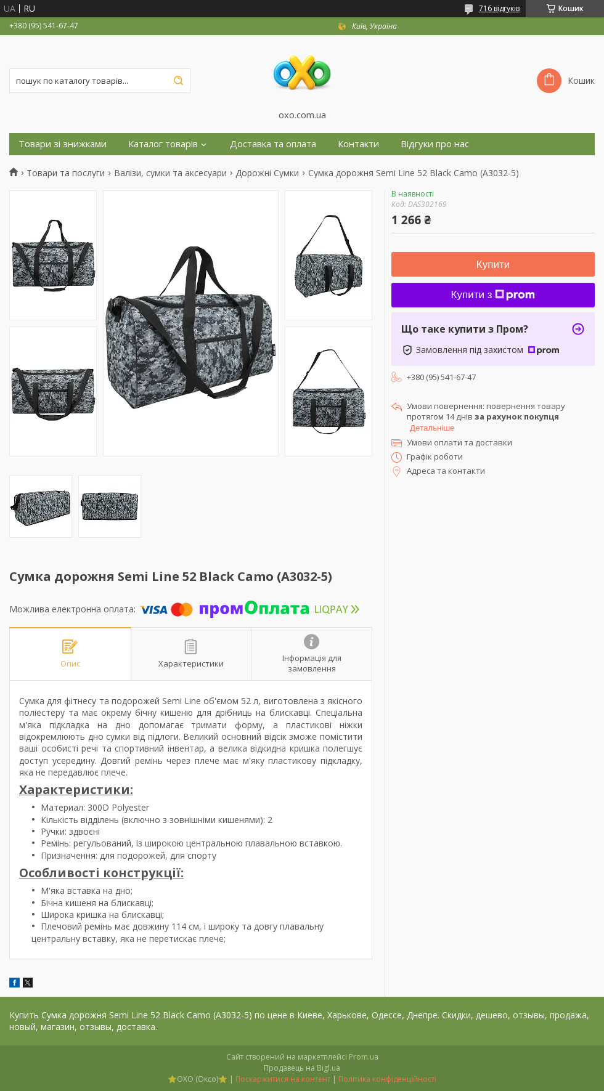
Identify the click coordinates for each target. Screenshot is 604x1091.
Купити (493, 264)
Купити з (493, 295)
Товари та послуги (66, 173)
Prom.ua (363, 1057)
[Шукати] (178, 80)
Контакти (358, 143)
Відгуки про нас (435, 143)
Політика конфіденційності (387, 1079)
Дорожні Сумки (267, 173)
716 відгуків (499, 8)
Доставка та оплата (273, 143)
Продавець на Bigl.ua (302, 1068)
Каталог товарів (163, 143)
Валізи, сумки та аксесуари (170, 173)
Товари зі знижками (62, 143)
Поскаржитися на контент (282, 1079)
